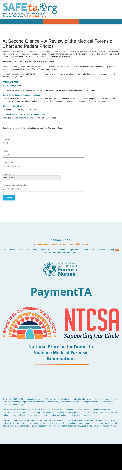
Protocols (53, 244)
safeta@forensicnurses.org (25, 118)
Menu (61, 21)
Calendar (86, 244)
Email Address (8, 162)
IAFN (45, 244)
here (117, 250)
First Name (7, 139)
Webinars (64, 244)
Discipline (7, 174)
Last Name (6, 151)
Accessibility (76, 244)
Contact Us (37, 244)
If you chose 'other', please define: (15, 185)
